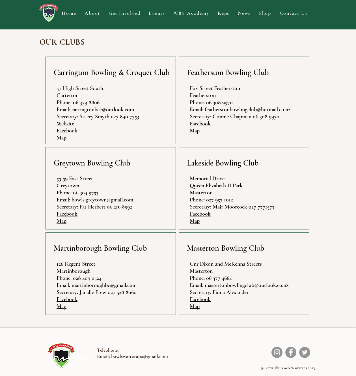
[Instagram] (276, 352)
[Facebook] (290, 352)
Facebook (67, 130)
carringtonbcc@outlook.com (103, 109)
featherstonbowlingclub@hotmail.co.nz (247, 109)
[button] (92, 13)
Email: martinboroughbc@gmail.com (97, 285)
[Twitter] (304, 352)
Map (61, 137)
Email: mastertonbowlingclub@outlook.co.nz (239, 285)
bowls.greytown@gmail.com (102, 199)
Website (65, 123)
